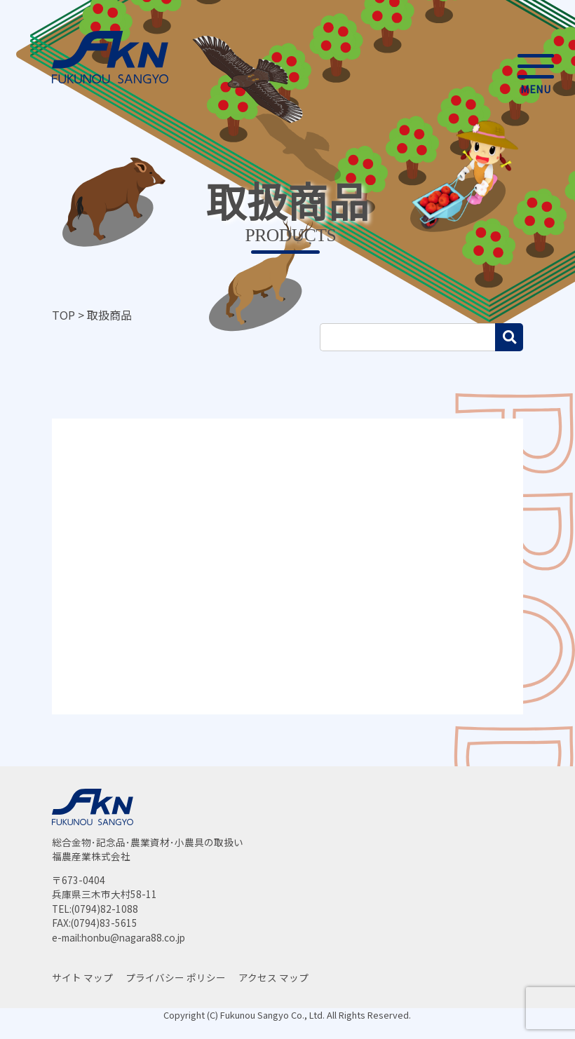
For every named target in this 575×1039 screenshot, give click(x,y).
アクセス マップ (273, 977)
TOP (63, 314)
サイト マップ (82, 977)
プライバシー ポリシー (176, 977)
